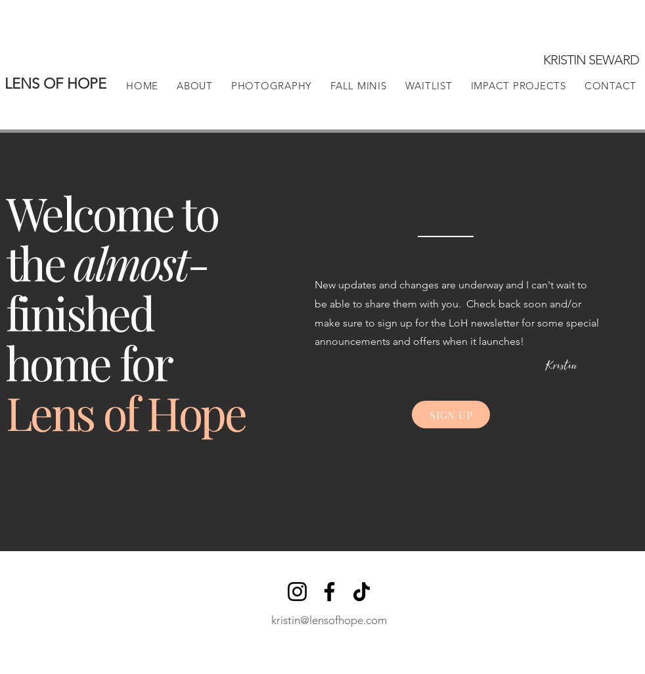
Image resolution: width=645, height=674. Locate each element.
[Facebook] (329, 591)
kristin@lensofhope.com (329, 620)
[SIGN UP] (451, 414)
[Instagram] (297, 591)
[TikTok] (361, 591)
